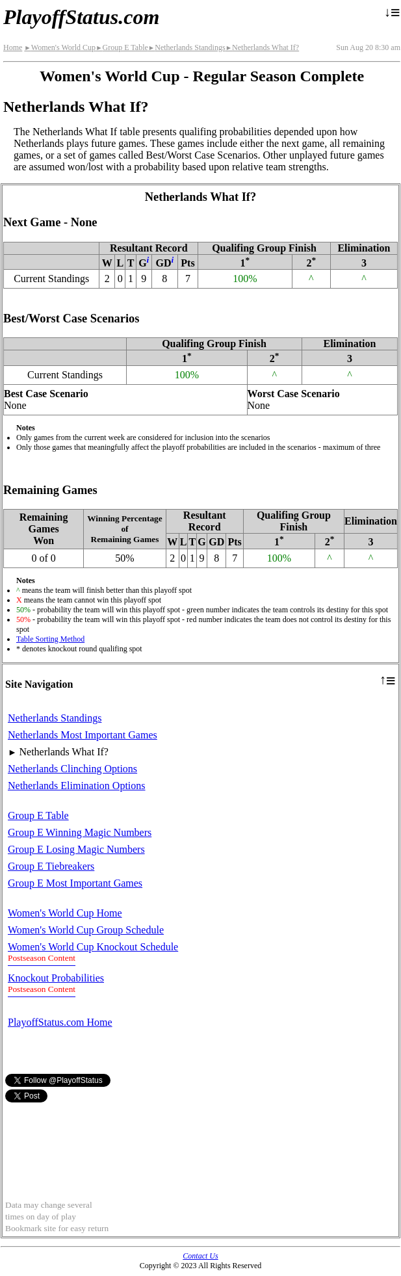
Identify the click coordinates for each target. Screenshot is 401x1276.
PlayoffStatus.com (81, 17)
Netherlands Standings (187, 47)
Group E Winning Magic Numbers (79, 832)
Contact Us (200, 1255)
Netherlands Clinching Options (72, 768)
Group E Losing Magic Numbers (76, 849)
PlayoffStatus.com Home (60, 1022)
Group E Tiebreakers (51, 866)
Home (12, 47)
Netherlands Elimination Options (77, 785)
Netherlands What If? (263, 47)
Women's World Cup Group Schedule (86, 929)
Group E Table (122, 47)
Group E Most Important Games (75, 883)
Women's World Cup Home (65, 912)
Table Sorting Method (50, 639)
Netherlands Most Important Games (82, 734)
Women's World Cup (60, 47)
